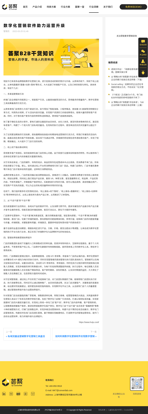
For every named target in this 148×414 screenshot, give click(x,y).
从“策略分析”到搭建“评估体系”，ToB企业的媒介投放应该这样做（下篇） (127, 78)
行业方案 (65, 7)
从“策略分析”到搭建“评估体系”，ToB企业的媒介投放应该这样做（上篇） (127, 103)
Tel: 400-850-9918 (54, 386)
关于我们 (108, 7)
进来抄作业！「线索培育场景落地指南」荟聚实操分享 (127, 70)
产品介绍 (37, 7)
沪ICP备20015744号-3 (53, 410)
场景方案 (51, 7)
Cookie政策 (128, 410)
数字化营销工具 (33, 81)
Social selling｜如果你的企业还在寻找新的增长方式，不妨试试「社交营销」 (127, 87)
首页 (25, 7)
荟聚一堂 (79, 7)
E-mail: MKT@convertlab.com (59, 390)
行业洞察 (93, 7)
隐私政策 (101, 410)
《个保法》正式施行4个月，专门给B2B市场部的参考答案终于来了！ (127, 96)
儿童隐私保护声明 (115, 410)
